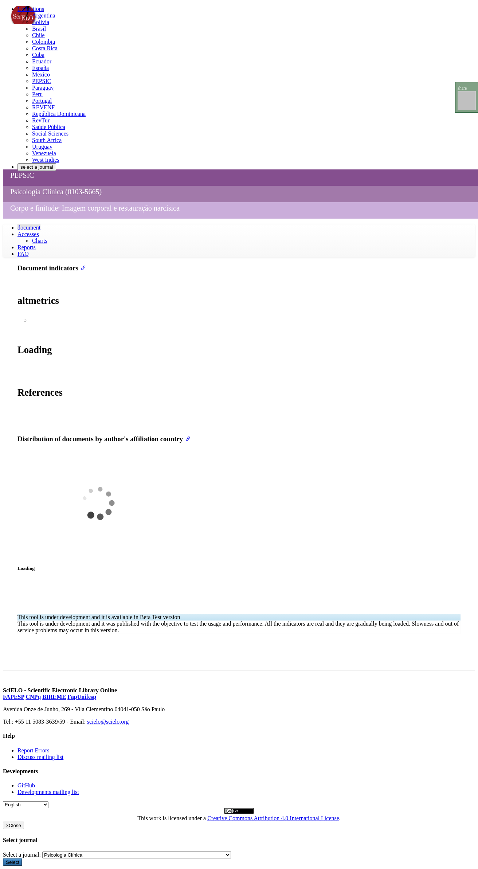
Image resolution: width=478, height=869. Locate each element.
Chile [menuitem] (38, 35)
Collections (30, 9)
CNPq (33, 697)
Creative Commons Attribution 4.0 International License (273, 818)
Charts (39, 241)
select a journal (36, 167)
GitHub (26, 785)
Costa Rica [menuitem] (45, 48)
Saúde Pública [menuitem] (48, 127)
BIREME (54, 697)
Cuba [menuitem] (38, 55)
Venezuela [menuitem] (44, 153)
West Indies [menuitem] (45, 160)
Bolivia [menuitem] (40, 22)
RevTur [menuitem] (41, 120)
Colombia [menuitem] (43, 42)
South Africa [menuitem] (47, 140)
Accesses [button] (28, 234)
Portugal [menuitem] (42, 101)
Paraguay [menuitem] (43, 88)
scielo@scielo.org (108, 722)
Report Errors (33, 750)
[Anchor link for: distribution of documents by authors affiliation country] (186, 438)
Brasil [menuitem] (39, 29)
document (28, 227)
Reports (26, 247)
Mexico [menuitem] (41, 74)
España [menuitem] (40, 68)
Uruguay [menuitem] (42, 147)
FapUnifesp (81, 697)
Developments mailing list (48, 792)
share (462, 88)
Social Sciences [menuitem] (50, 133)
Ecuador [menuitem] (41, 61)
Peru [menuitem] (37, 94)
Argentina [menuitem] (43, 15)
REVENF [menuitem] (43, 107)
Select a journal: (22, 855)
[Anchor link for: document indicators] (81, 267)
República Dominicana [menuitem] (59, 114)
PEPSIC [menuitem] (41, 81)
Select (12, 862)
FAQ (23, 254)
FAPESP (13, 697)
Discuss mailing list (40, 757)
